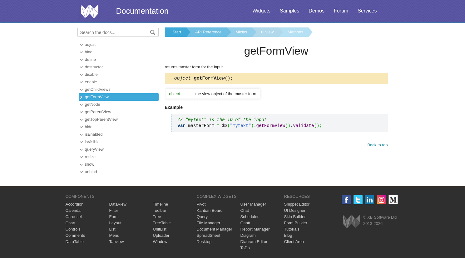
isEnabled (94, 134)
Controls (73, 229)
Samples (289, 10)
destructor (94, 67)
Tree (157, 216)
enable (91, 82)
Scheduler (249, 216)
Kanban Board (210, 210)
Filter (113, 210)
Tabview (116, 241)
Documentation (142, 11)
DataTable (75, 241)
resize (90, 156)
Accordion (75, 204)
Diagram (248, 235)
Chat (244, 210)
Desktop (204, 241)
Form (114, 216)
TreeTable (162, 223)
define (90, 59)
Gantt (245, 223)
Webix (351, 221)
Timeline (160, 204)
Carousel (74, 216)
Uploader (161, 235)
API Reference (208, 32)
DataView (117, 204)
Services (367, 10)
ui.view (267, 32)
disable (91, 74)
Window (160, 241)
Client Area (294, 241)
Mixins (241, 32)
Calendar (74, 210)
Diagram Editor (254, 241)
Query (202, 216)
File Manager (208, 223)
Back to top (377, 146)
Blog (288, 235)
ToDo (245, 248)
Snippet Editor (297, 204)
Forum (341, 10)
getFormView (97, 97)
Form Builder (295, 223)
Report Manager (255, 229)
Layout (115, 223)
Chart (71, 223)
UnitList (159, 229)
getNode (92, 104)
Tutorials (291, 229)
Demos (316, 10)
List (112, 229)
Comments (75, 235)
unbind (91, 171)
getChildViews (98, 89)
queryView (94, 149)
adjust (90, 44)
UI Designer (295, 210)
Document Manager (214, 229)
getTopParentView (101, 119)
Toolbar (159, 210)
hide (89, 126)
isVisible (92, 141)
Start (177, 32)
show (89, 164)
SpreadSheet (208, 235)
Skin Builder (295, 216)
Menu (114, 235)
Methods (295, 32)
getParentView (98, 112)
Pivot (201, 204)
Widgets (261, 10)
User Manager (253, 204)
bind (89, 52)
